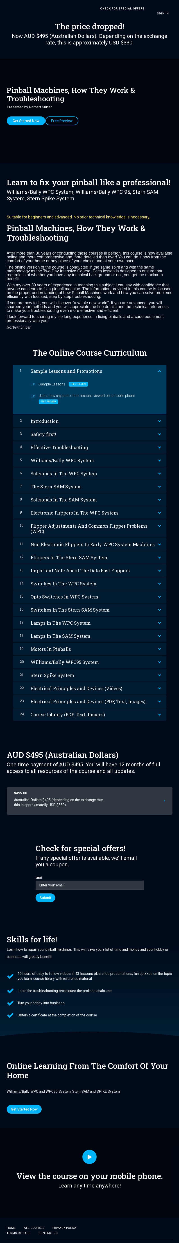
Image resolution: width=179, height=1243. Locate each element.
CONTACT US (48, 1224)
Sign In (166, 8)
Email (90, 874)
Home (11, 1219)
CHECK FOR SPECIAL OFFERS (119, 8)
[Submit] (45, 889)
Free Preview (65, 116)
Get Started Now (26, 116)
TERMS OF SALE (18, 1224)
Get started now (149, 792)
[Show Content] (159, 362)
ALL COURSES (34, 1219)
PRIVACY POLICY (64, 1219)
